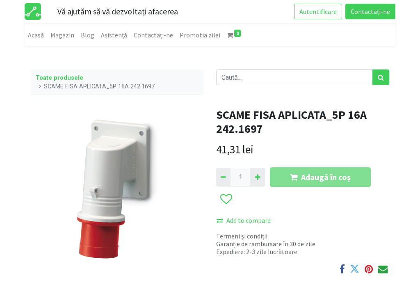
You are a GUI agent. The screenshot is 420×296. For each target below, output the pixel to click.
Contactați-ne (370, 11)
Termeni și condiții (241, 236)
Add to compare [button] (244, 220)
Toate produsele (59, 77)
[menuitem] (36, 35)
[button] (226, 199)
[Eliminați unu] (223, 177)
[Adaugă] (257, 177)
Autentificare (318, 11)
